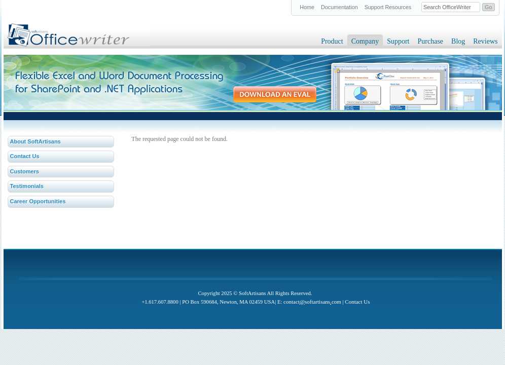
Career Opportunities (38, 201)
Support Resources (388, 7)
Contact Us (25, 156)
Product (332, 41)
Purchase (431, 41)
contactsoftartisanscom (312, 302)
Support (398, 41)
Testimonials (27, 186)
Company (365, 41)
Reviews (485, 41)
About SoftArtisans (35, 141)
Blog (458, 41)
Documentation (339, 7)
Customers (24, 171)
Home (307, 7)
